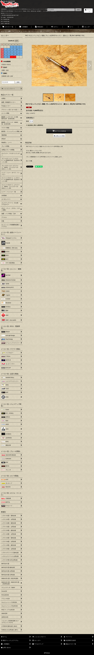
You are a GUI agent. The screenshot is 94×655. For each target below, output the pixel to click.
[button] (29, 65)
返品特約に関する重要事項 (34, 125)
